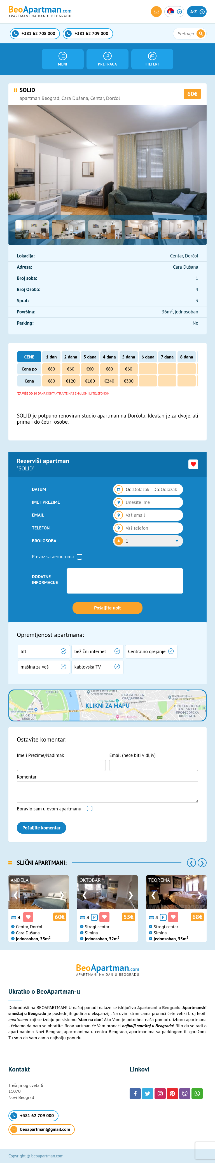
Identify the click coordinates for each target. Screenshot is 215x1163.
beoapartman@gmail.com (40, 1129)
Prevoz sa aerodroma (53, 557)
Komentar (26, 777)
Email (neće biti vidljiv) (132, 755)
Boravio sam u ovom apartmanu (49, 809)
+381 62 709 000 (32, 1115)
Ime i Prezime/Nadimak (40, 755)
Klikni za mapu (107, 705)
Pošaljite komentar (41, 828)
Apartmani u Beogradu (159, 1007)
